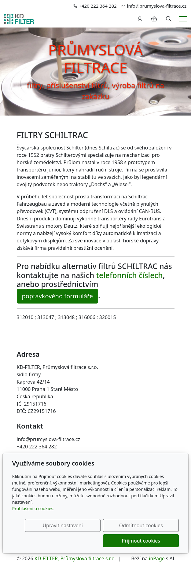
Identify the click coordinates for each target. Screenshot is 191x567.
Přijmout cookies (149, 540)
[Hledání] (168, 19)
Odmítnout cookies (149, 525)
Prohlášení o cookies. (33, 508)
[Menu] (183, 18)
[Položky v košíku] (154, 19)
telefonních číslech (129, 275)
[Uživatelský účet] (140, 19)
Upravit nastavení (88, 525)
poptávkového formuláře (57, 296)
